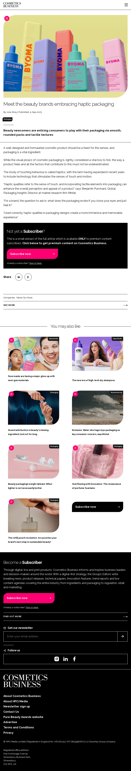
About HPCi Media (15, 701)
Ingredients (53, 338)
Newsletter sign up (16, 706)
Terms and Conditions (18, 727)
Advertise (10, 722)
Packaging (7, 119)
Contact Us (11, 711)
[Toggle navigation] (126, 4)
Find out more (12, 616)
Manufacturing (116, 392)
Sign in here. (35, 263)
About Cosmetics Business (22, 696)
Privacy (8, 732)
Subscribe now (20, 254)
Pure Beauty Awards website (23, 717)
